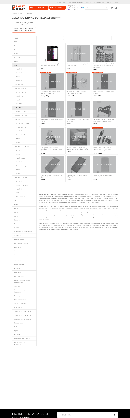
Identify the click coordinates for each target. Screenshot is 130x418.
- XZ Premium (19, 193)
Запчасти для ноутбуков (22, 311)
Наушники (17, 272)
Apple (16, 212)
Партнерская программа (76, 2)
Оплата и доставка (98, 2)
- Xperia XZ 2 (19, 142)
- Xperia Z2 (18, 169)
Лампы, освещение (20, 303)
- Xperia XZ (18, 138)
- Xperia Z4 (18, 181)
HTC (15, 42)
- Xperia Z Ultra (19, 158)
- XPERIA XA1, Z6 (20, 127)
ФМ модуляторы (20, 327)
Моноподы (18, 307)
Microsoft (17, 57)
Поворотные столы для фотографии (22, 281)
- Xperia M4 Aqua (20, 92)
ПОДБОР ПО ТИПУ (57, 7)
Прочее (16, 330)
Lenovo (16, 46)
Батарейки (17, 334)
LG (15, 49)
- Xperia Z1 (18, 162)
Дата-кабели (18, 247)
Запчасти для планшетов (22, 315)
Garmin (16, 216)
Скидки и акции (61, 2)
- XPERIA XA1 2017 (21, 115)
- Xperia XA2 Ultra (20, 135)
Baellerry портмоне (20, 296)
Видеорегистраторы (21, 243)
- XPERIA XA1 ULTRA (21, 123)
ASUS (16, 38)
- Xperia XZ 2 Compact (22, 146)
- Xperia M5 (18, 96)
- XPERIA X (18, 104)
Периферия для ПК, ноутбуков (21, 343)
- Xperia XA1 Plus (20, 119)
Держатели (18, 251)
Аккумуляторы (19, 239)
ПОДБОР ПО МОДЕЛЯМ (38, 7)
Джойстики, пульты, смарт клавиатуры (23, 256)
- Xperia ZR (18, 189)
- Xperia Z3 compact (21, 177)
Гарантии (88, 2)
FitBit (16, 204)
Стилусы (17, 286)
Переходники (19, 276)
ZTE (15, 200)
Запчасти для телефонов (22, 319)
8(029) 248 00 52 (74, 7)
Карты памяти (19, 264)
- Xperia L (17, 77)
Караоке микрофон (20, 300)
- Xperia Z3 (18, 173)
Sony (15, 65)
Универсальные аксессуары (23, 231)
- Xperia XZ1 (18, 150)
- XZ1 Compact (19, 197)
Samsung (17, 220)
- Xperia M (18, 80)
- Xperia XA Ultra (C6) (21, 111)
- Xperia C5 (18, 73)
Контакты (109, 2)
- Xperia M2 (18, 84)
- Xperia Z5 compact (21, 185)
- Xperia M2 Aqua (20, 88)
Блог (116, 2)
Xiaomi (16, 227)
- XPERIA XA (18, 107)
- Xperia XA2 (18, 131)
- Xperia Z (17, 154)
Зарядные (17, 261)
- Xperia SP (18, 100)
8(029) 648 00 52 (74, 6)
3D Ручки (17, 235)
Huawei (16, 224)
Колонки (17, 268)
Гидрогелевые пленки (22, 338)
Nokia (16, 61)
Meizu (16, 53)
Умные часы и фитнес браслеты (21, 291)
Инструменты (18, 323)
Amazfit (16, 208)
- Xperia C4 (18, 69)
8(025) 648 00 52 (74, 9)
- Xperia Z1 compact (21, 166)
